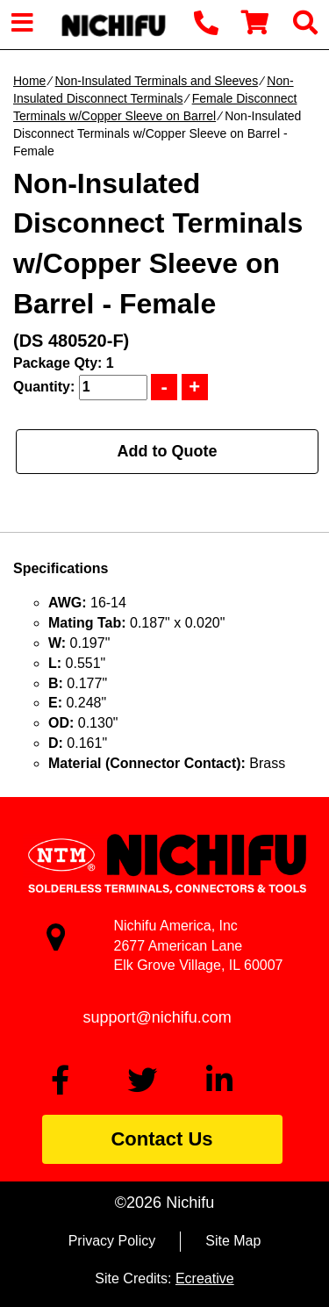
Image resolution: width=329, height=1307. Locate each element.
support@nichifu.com (157, 1017)
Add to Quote (168, 451)
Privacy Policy (112, 1240)
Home (29, 81)
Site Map (233, 1240)
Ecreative (204, 1278)
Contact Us (161, 1139)
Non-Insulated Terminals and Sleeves (156, 81)
